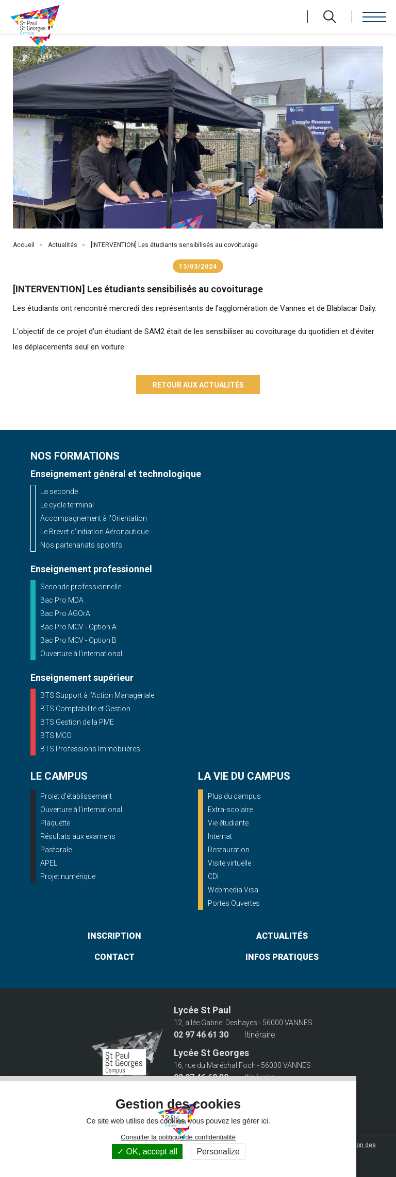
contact (114, 957)
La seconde (59, 491)
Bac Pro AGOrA (65, 613)
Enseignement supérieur (82, 677)
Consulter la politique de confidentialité (178, 1137)
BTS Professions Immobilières (90, 749)
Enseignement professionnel (91, 569)
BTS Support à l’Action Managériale (97, 695)
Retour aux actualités (198, 385)
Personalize (218, 1151)
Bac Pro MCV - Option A (78, 627)
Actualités (62, 245)
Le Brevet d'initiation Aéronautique (94, 532)
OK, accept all (147, 1151)
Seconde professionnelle (80, 587)
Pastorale (56, 850)
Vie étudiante (228, 823)
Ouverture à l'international (81, 653)
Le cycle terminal (67, 505)
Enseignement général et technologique (115, 473)
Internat (220, 836)
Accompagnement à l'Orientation (93, 518)
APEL (48, 863)
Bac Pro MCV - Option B (78, 640)
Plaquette (55, 823)
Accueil (24, 245)
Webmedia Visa (233, 890)
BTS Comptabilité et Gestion (85, 709)
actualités (282, 936)
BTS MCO (56, 735)
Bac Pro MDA (62, 600)
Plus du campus (234, 796)
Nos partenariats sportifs (81, 545)
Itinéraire (259, 1035)
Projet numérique (67, 876)
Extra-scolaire (230, 809)
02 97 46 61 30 (201, 1035)
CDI (213, 876)
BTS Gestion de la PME (77, 722)
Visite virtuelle (229, 863)
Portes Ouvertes (234, 903)
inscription (114, 936)
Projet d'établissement (76, 796)
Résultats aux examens (78, 836)
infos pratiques (282, 957)
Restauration (229, 850)
